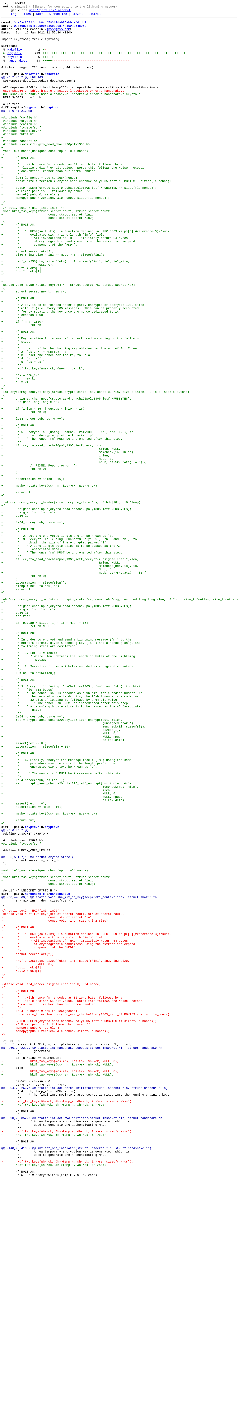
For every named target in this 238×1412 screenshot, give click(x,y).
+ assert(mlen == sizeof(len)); (33, 696)
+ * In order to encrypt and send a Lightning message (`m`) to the (66, 764)
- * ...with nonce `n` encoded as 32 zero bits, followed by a (61, 1194)
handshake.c (17, 71)
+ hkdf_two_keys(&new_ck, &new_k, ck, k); (42, 439)
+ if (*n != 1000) (22, 383)
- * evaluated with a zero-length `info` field (52, 1122)
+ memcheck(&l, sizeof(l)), (73, 869)
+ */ (11, 206)
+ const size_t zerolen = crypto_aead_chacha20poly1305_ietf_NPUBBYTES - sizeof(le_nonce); (86, 214)
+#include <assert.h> (19, 166)
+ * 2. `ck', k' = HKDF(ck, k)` (34, 419)
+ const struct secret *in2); (48, 1058)
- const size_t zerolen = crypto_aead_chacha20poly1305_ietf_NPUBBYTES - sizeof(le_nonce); (86, 1214)
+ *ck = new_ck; (20, 447)
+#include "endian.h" (19, 146)
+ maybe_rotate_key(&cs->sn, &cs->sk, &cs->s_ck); (50, 973)
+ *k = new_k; (18, 451)
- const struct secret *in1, (47, 1098)
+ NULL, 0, (57, 548)
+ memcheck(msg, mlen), (70, 941)
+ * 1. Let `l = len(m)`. (31, 781)
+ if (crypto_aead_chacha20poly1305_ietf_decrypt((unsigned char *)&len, (70, 668)
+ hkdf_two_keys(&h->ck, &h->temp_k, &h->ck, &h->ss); (53, 1323)
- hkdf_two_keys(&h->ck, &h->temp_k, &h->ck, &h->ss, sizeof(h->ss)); (67, 1319)
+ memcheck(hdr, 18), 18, (70, 676)
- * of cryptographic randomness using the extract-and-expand (68, 1130)
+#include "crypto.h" (19, 142)
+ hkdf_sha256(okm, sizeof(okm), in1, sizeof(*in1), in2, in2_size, (65, 311)
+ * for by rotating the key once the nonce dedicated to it (60, 371)
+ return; (22, 387)
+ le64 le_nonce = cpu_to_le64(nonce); (40, 210)
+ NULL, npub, (61, 881)
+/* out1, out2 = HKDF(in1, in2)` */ (33, 246)
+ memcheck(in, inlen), (68, 540)
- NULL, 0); (27, 1154)
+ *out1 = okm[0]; (22, 319)
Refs (39, 16)
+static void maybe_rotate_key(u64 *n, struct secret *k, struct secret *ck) (68, 339)
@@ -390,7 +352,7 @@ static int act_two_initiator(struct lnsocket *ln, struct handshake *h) (82, 1339)
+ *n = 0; (14, 455)
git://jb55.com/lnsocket (50, 12)
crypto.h (14, 67)
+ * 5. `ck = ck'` (23, 431)
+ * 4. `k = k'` (21, 427)
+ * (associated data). (32, 656)
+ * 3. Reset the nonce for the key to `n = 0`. (49, 423)
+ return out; (18, 981)
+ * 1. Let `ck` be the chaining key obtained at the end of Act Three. (70, 415)
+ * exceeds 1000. (23, 375)
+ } (9, 564)
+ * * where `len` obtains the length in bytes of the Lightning (68, 785)
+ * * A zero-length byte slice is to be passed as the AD (61, 652)
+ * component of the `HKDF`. (39, 291)
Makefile (14, 58)
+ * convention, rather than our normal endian (48, 202)
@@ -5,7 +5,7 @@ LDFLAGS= (23, 90)
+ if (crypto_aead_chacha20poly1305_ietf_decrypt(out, (53, 532)
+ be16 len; (16, 616)
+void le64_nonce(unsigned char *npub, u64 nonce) (44, 178)
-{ (3, 1106)
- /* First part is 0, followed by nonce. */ (45, 1226)
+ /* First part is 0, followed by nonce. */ (45, 226)
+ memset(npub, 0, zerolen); (31, 230)
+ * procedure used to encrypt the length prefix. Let (59, 913)
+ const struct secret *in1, (47, 254)
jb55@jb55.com (58, 34)
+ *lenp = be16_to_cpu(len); (31, 700)
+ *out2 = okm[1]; (22, 323)
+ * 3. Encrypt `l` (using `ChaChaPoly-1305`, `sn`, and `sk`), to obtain (71, 821)
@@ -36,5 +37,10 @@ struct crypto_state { (37, 1025)
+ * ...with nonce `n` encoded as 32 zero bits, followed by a (61, 194)
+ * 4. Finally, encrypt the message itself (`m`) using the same (66, 909)
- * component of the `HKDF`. (39, 1134)
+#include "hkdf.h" (17, 158)
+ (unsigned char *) (67, 865)
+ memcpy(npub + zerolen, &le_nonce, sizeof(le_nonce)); (55, 234)
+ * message (23, 789)
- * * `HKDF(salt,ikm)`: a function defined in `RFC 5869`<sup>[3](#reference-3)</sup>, (86, 1118)
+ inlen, (55, 544)
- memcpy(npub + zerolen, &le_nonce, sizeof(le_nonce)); (55, 1234)
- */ (11, 1138)
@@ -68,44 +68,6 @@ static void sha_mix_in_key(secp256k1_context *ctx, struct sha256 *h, (80, 1074)
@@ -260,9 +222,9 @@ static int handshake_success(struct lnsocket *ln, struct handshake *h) (82, 1254)
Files (26, 16)
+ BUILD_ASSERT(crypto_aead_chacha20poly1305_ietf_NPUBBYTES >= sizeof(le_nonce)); (79, 222)
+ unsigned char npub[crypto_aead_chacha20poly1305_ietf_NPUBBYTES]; (66, 475)
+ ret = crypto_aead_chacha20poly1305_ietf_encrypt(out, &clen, (61, 861)
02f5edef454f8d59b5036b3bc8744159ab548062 (50, 30)
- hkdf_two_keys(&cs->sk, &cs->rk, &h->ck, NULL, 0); (60, 1282)
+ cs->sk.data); (63, 885)
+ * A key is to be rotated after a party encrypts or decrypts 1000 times (72, 363)
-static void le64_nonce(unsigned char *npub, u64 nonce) (51, 1178)
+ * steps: (16, 407)
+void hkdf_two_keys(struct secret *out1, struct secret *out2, (56, 250)
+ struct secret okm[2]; (27, 299)
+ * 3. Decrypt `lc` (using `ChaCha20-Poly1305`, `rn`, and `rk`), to (69, 644)
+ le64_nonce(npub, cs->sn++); (33, 857)
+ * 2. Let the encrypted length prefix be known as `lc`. (59, 640)
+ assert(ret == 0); (23, 889)
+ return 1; (16, 588)
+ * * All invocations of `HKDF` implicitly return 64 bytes (64, 283)
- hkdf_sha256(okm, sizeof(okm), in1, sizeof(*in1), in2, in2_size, (65, 1150)
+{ (3, 182)
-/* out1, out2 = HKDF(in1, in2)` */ (33, 1090)
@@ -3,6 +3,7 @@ (14, 993)
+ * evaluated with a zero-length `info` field (52, 279)
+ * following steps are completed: (38, 773)
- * (10, 1114)
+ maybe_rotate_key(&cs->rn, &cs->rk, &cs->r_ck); (50, 580)
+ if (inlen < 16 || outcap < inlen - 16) (42, 487)
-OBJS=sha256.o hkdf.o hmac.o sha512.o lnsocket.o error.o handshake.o (62, 106)
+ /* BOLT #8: (18, 186)
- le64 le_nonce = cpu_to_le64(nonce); (40, 1210)
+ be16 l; (14, 732)
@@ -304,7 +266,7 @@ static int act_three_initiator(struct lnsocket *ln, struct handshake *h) (84, 1303)
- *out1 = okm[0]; (22, 1158)
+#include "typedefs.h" (21, 150)
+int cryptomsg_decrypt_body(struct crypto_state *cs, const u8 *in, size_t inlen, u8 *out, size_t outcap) (95, 467)
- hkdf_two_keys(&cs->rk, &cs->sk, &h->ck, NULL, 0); (60, 1270)
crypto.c (14, 62)
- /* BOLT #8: (18, 1110)
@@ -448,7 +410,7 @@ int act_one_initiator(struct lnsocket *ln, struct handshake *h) (76, 1375)
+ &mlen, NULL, (61, 536)
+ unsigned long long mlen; (30, 479)
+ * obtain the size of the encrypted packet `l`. (54, 648)
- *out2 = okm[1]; (22, 1162)
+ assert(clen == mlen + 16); (32, 965)
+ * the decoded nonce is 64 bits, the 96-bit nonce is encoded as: (70, 833)
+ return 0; (23, 491)
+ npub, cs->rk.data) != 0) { (73, 552)
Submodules (58, 16)
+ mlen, (56, 945)
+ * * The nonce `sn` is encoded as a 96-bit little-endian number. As (71, 829)
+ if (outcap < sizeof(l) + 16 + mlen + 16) (44, 744)
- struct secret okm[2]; (27, 1142)
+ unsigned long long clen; (30, 728)
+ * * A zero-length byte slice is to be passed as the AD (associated (71, 845)
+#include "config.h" (19, 138)
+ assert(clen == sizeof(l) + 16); (36, 893)
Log (13, 16)
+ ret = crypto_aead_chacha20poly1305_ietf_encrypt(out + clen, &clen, (68, 937)
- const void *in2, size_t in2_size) (54, 1102)
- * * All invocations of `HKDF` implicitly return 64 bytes (64, 1126)
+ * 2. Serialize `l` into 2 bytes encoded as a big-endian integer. (69, 797)
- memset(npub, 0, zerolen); (31, 1230)
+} (3, 238)
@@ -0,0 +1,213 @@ (16, 130)
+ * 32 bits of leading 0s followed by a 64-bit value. (60, 837)
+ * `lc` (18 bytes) (27, 825)
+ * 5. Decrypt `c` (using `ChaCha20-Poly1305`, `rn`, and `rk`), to (67, 516)
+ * (10, 190)
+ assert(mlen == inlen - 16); (33, 572)
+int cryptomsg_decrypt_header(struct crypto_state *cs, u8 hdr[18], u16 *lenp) (70, 600)
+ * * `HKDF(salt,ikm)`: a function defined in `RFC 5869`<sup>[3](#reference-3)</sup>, (86, 275)
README (77, 16)
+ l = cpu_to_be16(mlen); (28, 805)
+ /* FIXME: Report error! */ (39, 556)
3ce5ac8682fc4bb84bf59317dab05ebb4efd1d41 (50, 26)
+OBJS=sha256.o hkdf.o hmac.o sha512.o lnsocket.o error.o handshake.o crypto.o (70, 110)
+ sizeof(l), (61, 873)
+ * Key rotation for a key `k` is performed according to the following (70, 403)
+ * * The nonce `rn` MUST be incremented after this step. (61, 524)
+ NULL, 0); (27, 315)
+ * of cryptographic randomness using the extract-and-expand (68, 287)
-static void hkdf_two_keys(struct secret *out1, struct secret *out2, (62, 1094)
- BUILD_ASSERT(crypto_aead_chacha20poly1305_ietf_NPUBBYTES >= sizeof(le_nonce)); (79, 1222)
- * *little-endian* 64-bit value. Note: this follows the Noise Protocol (72, 1198)
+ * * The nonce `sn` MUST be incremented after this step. (65, 841)
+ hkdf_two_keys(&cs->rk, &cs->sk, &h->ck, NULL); (57, 1274)
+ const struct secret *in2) (47, 258)
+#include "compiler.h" (21, 154)
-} (3, 1166)
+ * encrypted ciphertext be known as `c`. (49, 917)
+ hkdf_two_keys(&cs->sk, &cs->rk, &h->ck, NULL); (57, 1287)
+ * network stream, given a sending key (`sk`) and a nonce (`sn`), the (70, 768)
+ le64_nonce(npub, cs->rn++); (33, 499)
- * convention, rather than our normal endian (48, 1202)
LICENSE (95, 16)
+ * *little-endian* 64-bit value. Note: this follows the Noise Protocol (72, 198)
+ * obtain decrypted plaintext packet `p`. (48, 520)
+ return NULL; (26, 748)
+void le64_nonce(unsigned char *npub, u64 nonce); (45, 1042)
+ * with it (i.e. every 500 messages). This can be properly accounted (70, 367)
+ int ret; (15, 736)
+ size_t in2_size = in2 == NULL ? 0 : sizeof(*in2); (52, 303)
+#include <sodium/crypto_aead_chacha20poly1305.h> (45, 170)
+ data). (22, 849)
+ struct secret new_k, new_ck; (33, 347)
